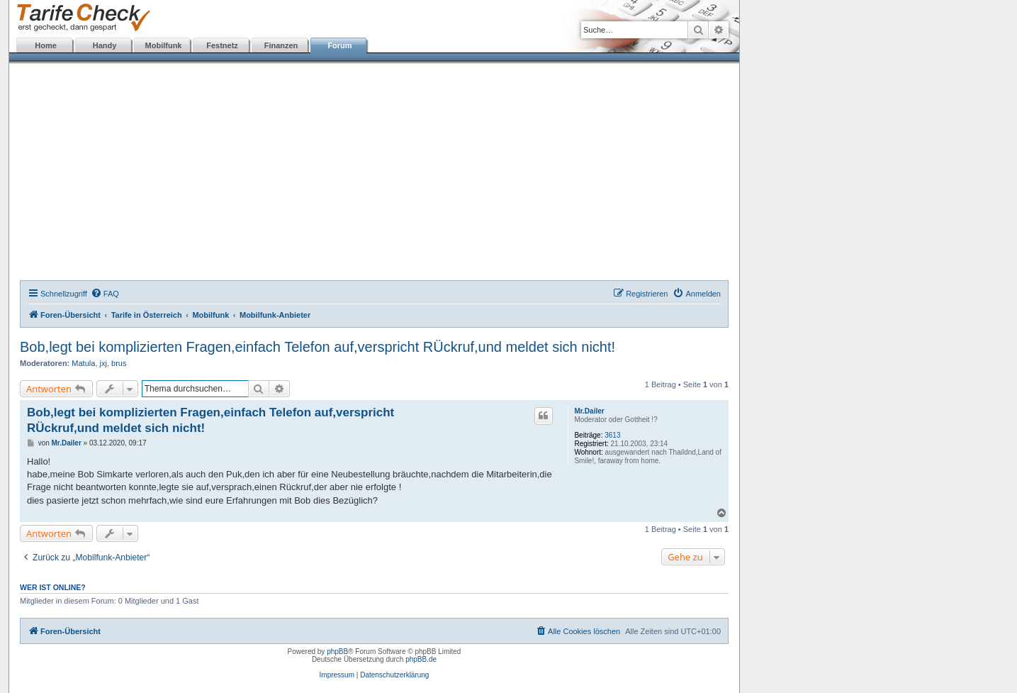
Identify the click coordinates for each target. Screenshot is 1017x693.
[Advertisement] (374, 173)
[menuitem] (105, 293)
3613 (612, 435)
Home (46, 45)
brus (118, 363)
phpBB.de (421, 659)
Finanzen (281, 45)
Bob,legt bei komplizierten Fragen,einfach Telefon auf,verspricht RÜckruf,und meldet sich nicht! (317, 347)
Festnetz (222, 45)
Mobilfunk (163, 45)
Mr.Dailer (589, 411)
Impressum (337, 675)
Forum (339, 45)
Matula (83, 363)
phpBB (337, 651)
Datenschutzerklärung (394, 675)
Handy (105, 45)
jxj (103, 363)
